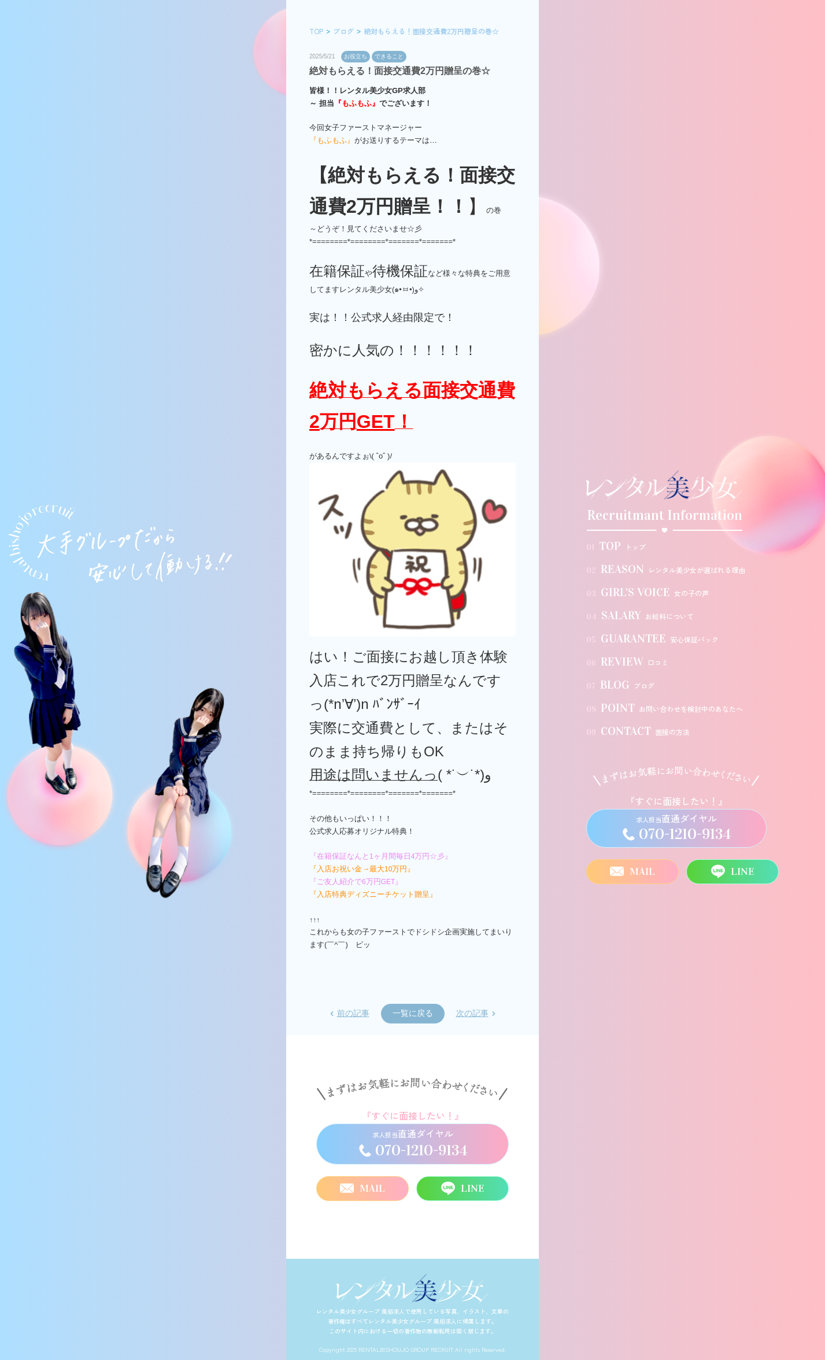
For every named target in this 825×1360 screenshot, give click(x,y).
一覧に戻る (413, 1013)
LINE (732, 871)
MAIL (632, 871)
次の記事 (472, 1013)
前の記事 (353, 1013)
